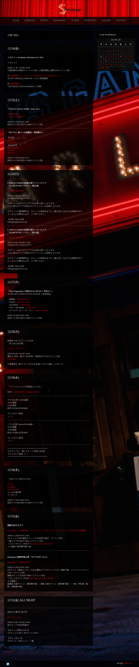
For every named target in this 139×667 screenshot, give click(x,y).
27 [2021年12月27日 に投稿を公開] (101, 64)
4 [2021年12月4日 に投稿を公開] (125, 49)
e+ (10, 416)
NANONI (11, 140)
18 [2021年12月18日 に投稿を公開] (126, 56)
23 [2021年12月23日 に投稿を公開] (116, 60)
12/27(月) (13, 282)
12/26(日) (13, 174)
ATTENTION (90, 20)
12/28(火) (13, 331)
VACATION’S (13, 489)
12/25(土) (13, 100)
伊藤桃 (83, 530)
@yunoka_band (23, 302)
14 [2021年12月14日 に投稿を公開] (106, 56)
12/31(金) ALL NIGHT (21, 600)
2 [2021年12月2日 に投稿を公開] (115, 49)
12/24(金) (13, 48)
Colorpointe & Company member (26, 392)
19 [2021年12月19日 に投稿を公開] (131, 56)
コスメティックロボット (42, 530)
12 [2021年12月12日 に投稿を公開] (131, 53)
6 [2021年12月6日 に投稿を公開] (101, 53)
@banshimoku (23, 299)
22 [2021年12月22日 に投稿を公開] (111, 60)
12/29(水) (13, 377)
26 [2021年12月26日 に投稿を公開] (131, 60)
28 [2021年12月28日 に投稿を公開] (106, 64)
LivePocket (11, 359)
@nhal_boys (31, 307)
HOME (16, 20)
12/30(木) (13, 470)
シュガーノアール (15, 348)
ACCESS (75, 20)
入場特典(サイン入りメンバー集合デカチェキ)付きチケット (35, 75)
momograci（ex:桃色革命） (18, 530)
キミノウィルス (14, 617)
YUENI (10, 150)
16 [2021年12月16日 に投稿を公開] (116, 56)
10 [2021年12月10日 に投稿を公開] (121, 53)
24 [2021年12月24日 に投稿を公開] (121, 60)
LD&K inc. (127, 663)
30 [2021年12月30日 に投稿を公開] (116, 64)
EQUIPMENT (59, 20)
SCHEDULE (29, 20)
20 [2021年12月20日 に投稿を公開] (101, 60)
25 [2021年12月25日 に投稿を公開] (126, 60)
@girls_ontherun (41, 310)
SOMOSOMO (13, 114)
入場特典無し (15, 83)
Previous (8, 652)
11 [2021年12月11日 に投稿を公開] (126, 53)
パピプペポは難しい (16, 117)
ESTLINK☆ (75, 530)
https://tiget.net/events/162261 (41, 544)
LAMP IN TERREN (15, 191)
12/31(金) (13, 516)
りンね (10, 484)
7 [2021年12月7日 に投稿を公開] (106, 53)
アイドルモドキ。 (61, 530)
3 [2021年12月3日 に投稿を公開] (120, 49)
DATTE (10, 153)
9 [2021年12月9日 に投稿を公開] (115, 53)
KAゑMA (11, 487)
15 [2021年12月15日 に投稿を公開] (111, 56)
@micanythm (25, 305)
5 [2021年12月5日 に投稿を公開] (130, 49)
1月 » (107, 68)
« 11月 (101, 68)
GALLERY (106, 20)
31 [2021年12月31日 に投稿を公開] (121, 64)
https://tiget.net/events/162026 (41, 578)
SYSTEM (44, 20)
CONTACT (121, 20)
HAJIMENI (12, 143)
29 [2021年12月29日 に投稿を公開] (111, 64)
